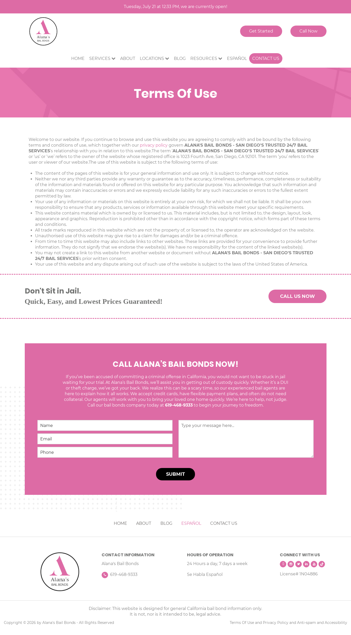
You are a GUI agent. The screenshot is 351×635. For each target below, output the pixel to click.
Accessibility (336, 622)
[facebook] (283, 564)
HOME (120, 523)
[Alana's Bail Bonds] (60, 571)
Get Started (261, 31)
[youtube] (314, 564)
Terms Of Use (242, 622)
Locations (152, 58)
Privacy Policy (275, 622)
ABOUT (143, 523)
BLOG (166, 523)
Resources (203, 58)
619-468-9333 (179, 405)
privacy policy (154, 145)
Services (99, 58)
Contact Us (265, 58)
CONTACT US (223, 523)
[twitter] (298, 564)
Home (78, 58)
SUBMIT (175, 474)
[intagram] (291, 564)
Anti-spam (306, 622)
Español (237, 58)
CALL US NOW (297, 296)
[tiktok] (322, 564)
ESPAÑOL (191, 523)
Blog (180, 58)
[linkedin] (306, 564)
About (127, 58)
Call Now (308, 31)
